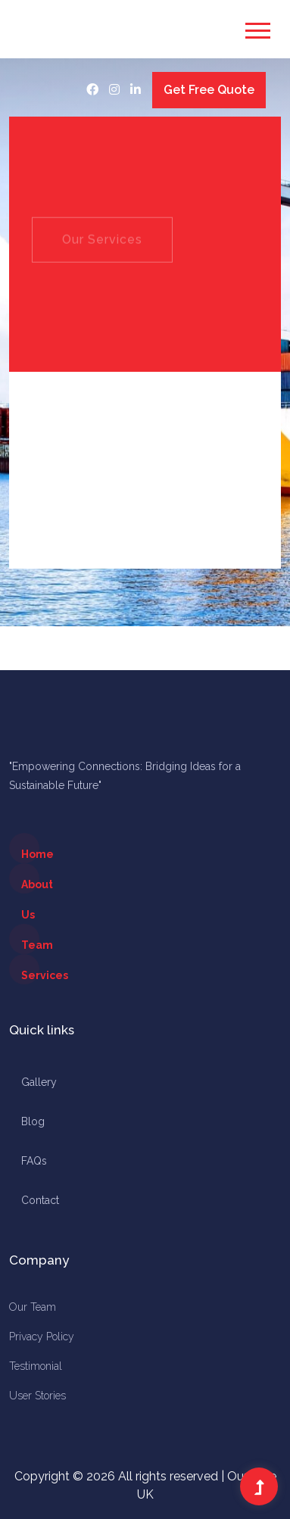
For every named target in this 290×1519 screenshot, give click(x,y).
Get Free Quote (209, 90)
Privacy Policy (41, 1336)
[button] (255, 26)
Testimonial (35, 1366)
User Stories (37, 1396)
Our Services (102, 251)
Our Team (32, 1307)
